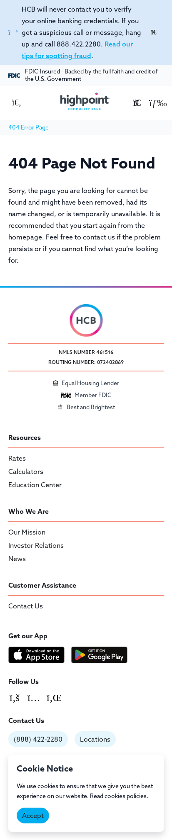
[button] (155, 102)
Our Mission (26, 532)
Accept (33, 815)
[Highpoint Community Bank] (85, 101)
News (17, 558)
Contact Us (25, 606)
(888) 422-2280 (38, 739)
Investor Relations (36, 545)
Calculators (25, 471)
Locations (95, 739)
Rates (17, 458)
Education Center (35, 485)
